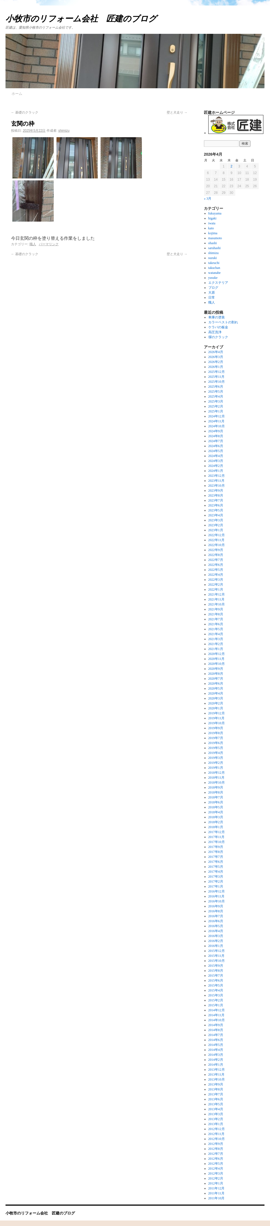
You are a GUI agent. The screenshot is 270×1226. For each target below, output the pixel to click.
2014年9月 (215, 1025)
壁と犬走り (177, 112)
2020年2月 (215, 703)
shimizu (63, 131)
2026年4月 (215, 352)
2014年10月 (216, 1020)
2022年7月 (215, 560)
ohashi (212, 243)
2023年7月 (215, 500)
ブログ (213, 288)
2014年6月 (215, 1040)
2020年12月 (216, 654)
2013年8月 (215, 1089)
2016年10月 (216, 901)
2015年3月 (215, 995)
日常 (211, 297)
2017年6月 (215, 862)
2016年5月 (215, 926)
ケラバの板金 (218, 327)
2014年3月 (215, 1055)
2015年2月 (215, 1000)
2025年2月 (215, 406)
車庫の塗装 (216, 317)
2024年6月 (215, 446)
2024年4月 (215, 456)
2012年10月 (216, 1139)
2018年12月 (216, 773)
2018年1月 (215, 827)
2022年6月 (215, 565)
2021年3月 (215, 639)
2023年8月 (215, 495)
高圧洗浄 (215, 332)
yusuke (213, 278)
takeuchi (214, 263)
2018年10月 (216, 782)
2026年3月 (215, 357)
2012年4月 (215, 1168)
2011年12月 (216, 1188)
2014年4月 (215, 1050)
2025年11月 (216, 377)
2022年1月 (215, 589)
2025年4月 (215, 396)
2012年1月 (215, 1183)
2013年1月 (215, 1124)
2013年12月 (216, 1069)
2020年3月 (215, 698)
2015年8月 (215, 970)
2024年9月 (215, 431)
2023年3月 (215, 520)
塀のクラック (218, 337)
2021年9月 (215, 609)
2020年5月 (215, 688)
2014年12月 (216, 1010)
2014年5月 (215, 1045)
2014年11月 (216, 1015)
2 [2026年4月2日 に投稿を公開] (232, 166)
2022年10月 (216, 545)
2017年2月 (215, 881)
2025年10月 (216, 382)
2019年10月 (216, 723)
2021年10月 (216, 604)
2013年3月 (215, 1114)
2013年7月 (215, 1094)
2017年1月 (215, 886)
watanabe (214, 273)
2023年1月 (215, 530)
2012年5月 (215, 1164)
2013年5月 (215, 1104)
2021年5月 (215, 629)
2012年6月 (215, 1159)
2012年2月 (215, 1178)
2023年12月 (216, 476)
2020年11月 (216, 659)
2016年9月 (215, 906)
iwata (211, 223)
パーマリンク (49, 244)
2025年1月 (215, 411)
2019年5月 (215, 748)
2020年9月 (215, 669)
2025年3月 (215, 401)
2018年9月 (215, 787)
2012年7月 (215, 1154)
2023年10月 (216, 485)
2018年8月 (215, 792)
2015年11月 (216, 956)
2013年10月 (216, 1079)
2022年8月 (215, 555)
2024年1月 (215, 471)
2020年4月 (215, 693)
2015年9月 (215, 966)
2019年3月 (215, 758)
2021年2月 (215, 644)
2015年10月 (216, 961)
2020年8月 (215, 674)
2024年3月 (215, 461)
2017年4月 (215, 872)
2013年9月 (215, 1084)
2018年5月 (215, 807)
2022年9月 (215, 550)
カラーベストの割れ (223, 322)
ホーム (17, 94)
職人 (32, 244)
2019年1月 (215, 768)
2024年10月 (216, 426)
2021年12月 (216, 594)
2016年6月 (215, 921)
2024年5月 (215, 451)
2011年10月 (216, 1198)
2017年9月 (215, 847)
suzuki (212, 258)
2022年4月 (215, 575)
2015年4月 (215, 990)
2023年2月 (215, 525)
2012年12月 (216, 1129)
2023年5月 (215, 510)
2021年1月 (215, 649)
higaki (212, 218)
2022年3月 (215, 580)
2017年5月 (215, 867)
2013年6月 (215, 1099)
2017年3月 (215, 876)
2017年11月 (216, 837)
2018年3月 (215, 817)
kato (211, 228)
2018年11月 (216, 777)
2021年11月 (216, 599)
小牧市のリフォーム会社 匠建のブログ (81, 18)
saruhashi (214, 248)
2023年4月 (215, 515)
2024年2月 (215, 466)
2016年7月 (215, 916)
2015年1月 (215, 1005)
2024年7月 (215, 441)
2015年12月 (216, 951)
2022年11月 (216, 540)
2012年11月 (216, 1134)
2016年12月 (216, 891)
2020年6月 (215, 683)
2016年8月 (215, 911)
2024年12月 (216, 416)
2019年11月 (216, 718)
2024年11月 (216, 421)
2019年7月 (215, 738)
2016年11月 (216, 896)
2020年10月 (216, 664)
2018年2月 (215, 822)
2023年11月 (216, 481)
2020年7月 (215, 679)
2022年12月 (216, 535)
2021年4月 (215, 634)
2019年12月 (216, 713)
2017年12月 (216, 832)
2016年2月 (215, 941)
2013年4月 (215, 1109)
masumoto (215, 238)
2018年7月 (215, 797)
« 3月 (207, 198)
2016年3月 (215, 936)
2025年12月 (216, 372)
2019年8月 (215, 733)
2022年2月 (215, 584)
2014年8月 (215, 1030)
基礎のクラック (24, 112)
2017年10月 (216, 842)
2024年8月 (215, 436)
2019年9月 (215, 728)
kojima (212, 233)
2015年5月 (215, 985)
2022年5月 (215, 570)
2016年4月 (215, 931)
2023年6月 (215, 505)
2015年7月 (215, 975)
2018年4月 (215, 812)
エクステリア (218, 283)
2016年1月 (215, 946)
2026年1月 (215, 367)
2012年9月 (215, 1144)
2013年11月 (216, 1074)
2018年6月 (215, 802)
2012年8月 (215, 1149)
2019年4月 (215, 753)
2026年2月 (215, 362)
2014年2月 (215, 1060)
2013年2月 (215, 1119)
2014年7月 (215, 1035)
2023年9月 (215, 490)
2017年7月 (215, 857)
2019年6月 (215, 743)
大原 (211, 292)
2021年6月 (215, 624)
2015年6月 (215, 980)
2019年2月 (215, 763)
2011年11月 (216, 1193)
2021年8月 (215, 614)
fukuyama (215, 213)
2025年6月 (215, 387)
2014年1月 (215, 1065)
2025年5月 (215, 391)
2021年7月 (215, 619)
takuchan (214, 268)
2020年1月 (215, 708)
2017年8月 (215, 852)
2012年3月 (215, 1173)
